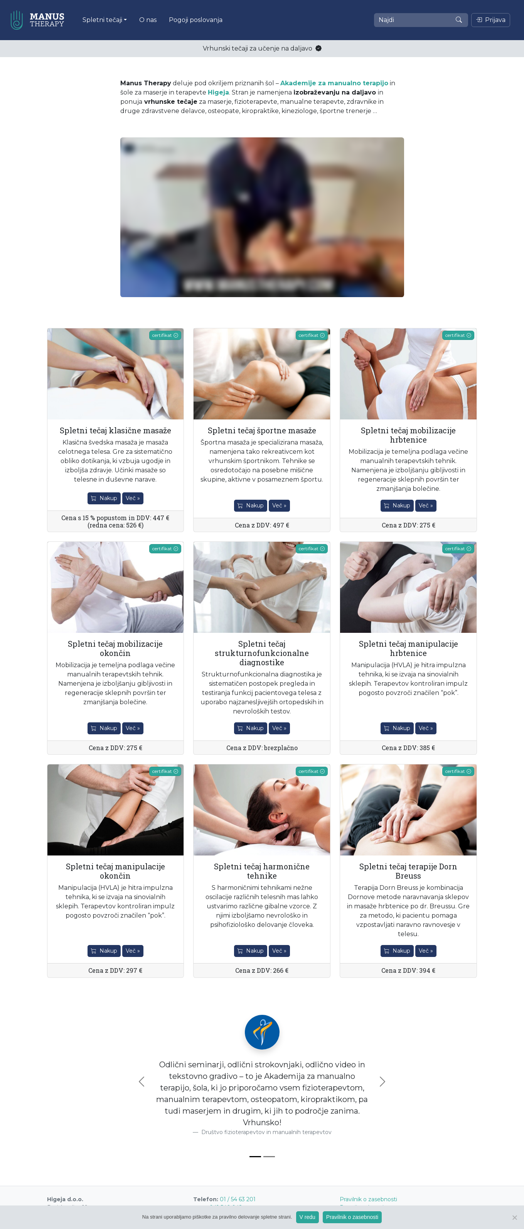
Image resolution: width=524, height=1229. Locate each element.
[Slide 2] (269, 1156)
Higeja (218, 92)
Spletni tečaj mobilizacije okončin (115, 648)
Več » (133, 498)
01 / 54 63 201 (238, 1199)
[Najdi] (421, 20)
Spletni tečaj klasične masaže (115, 430)
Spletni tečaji (102, 20)
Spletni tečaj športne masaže (262, 430)
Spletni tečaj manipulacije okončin (115, 871)
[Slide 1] (255, 1156)
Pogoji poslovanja (195, 20)
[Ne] (514, 1217)
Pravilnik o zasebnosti (368, 1199)
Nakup (104, 498)
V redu (307, 1217)
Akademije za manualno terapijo (334, 83)
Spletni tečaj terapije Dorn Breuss (408, 871)
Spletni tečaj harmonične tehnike (262, 871)
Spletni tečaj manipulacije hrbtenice (408, 648)
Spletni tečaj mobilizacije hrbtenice (408, 435)
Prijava (490, 20)
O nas (148, 20)
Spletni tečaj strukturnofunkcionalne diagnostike (262, 653)
